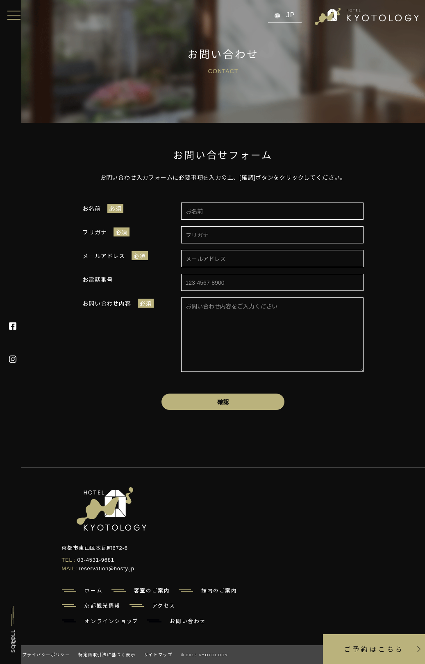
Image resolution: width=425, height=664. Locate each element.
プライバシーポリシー (46, 654)
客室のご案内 (152, 590)
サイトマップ (158, 654)
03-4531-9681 (95, 559)
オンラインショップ (111, 621)
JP (285, 14)
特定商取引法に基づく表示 (106, 654)
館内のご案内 (219, 590)
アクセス (163, 605)
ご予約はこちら (375, 647)
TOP (13, 641)
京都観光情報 (102, 605)
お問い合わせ (188, 621)
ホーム (93, 590)
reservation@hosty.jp (106, 568)
